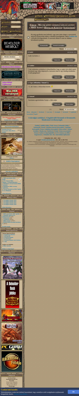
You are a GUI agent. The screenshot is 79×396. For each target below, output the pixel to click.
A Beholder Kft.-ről (48, 135)
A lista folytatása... (7, 193)
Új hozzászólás (44, 45)
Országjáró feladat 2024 (9, 200)
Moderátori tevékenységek (52, 120)
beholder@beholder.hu (48, 140)
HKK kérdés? (7, 220)
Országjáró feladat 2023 (9, 201)
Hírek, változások (32, 112)
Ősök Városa (54, 125)
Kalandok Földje (64, 125)
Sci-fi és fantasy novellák (62, 133)
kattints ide (73, 36)
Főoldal (37, 125)
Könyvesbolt (62, 129)
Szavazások (68, 27)
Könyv (12, 158)
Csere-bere (49, 112)
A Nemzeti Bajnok (8, 237)
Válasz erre (57, 60)
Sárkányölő (37, 127)
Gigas (31, 83)
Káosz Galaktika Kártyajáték (49, 129)
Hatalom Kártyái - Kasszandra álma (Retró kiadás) (8, 131)
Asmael (31, 96)
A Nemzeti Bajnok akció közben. (12, 240)
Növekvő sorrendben (58, 45)
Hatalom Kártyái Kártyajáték (55, 127)
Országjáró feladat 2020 (9, 204)
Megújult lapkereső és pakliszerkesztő (8, 216)
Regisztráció (38, 135)
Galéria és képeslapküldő (46, 133)
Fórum (33, 25)
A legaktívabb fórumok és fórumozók (60, 118)
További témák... (6, 226)
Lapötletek (6, 219)
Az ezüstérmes (7, 238)
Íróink (56, 131)
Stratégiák (57, 112)
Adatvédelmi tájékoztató (62, 135)
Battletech (50, 131)
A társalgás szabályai (36, 118)
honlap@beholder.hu (11, 379)
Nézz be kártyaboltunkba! (12, 126)
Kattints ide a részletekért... (11, 120)
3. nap (5, 241)
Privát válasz (69, 60)
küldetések (6, 218)
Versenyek (65, 112)
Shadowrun (43, 131)
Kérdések (41, 112)
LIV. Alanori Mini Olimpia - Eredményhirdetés (9, 181)
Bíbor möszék (7, 245)
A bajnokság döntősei (9, 234)
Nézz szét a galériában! (12, 171)
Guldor (31, 65)
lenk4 (31, 52)
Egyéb (35, 114)
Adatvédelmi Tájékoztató (7, 83)
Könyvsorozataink (64, 131)
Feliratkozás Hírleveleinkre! (11, 67)
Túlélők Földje (44, 125)
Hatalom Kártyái (53, 27)
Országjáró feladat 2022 (9, 203)
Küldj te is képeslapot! (8, 248)
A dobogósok (6, 236)
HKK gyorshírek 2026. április (11, 214)
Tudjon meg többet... (21, 394)
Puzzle (43, 127)
